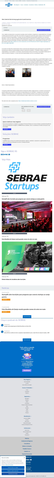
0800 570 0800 (27, 462)
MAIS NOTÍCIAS (27, 316)
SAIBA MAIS (6, 129)
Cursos (21, 4)
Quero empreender (27, 381)
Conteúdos (26, 4)
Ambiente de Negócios (27, 441)
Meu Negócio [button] (27, 379)
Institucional (6, 0)
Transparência (27, 434)
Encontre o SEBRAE (18, 0)
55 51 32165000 (27, 469)
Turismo (27, 411)
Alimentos (27, 400)
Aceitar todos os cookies (13, 467)
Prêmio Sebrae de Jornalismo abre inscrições (14, 279)
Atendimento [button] (27, 416)
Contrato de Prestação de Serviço (27, 424)
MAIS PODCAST (27, 339)
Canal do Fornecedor (27, 454)
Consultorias (31, 4)
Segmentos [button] (27, 396)
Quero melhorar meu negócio (27, 384)
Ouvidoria (27, 419)
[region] (13, 466)
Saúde (27, 409)
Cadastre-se (27, 451)
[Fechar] (24, 457)
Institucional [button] (27, 428)
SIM (23, 110)
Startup (27, 401)
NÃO (29, 110)
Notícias (36, 4)
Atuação (27, 433)
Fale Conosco (27, 421)
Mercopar (27, 412)
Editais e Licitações (12, 0)
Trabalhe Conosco (27, 448)
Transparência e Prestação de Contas (31, 0)
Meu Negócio (17, 4)
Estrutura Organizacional (27, 431)
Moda (27, 406)
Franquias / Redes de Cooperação (27, 404)
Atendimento (41, 4)
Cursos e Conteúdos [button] (27, 387)
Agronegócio (27, 398)
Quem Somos (27, 430)
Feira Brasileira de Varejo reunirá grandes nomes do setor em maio (19, 239)
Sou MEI (27, 383)
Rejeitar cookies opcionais (13, 470)
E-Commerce (27, 403)
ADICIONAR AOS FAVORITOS (43, 29)
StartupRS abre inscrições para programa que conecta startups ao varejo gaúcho (23, 199)
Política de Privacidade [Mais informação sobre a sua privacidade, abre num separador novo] (9, 464)
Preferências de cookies (13, 473)
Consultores (24, 0)
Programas (27, 392)
